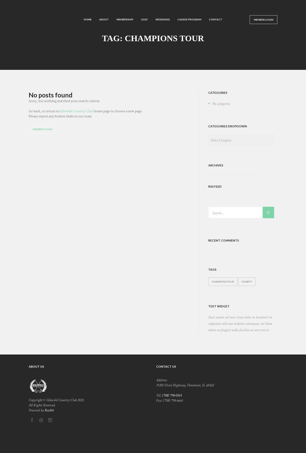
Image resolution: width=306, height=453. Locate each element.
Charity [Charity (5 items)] (247, 281)
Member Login (263, 19)
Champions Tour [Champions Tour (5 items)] (223, 281)
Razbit (49, 410)
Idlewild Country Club (76, 111)
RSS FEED (215, 186)
